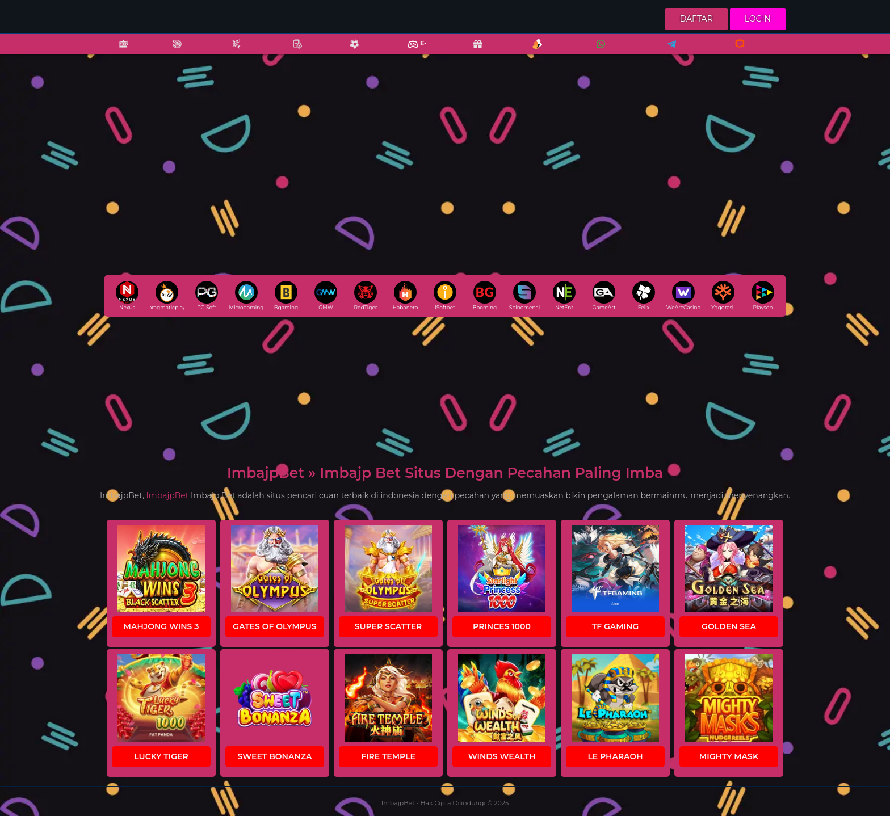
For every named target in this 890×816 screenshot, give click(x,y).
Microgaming (246, 295)
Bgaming (286, 295)
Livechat (735, 51)
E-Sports (410, 51)
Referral (531, 51)
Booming (485, 295)
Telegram (668, 51)
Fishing (230, 51)
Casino (171, 51)
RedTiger (365, 295)
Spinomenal (524, 295)
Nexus (127, 295)
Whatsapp (599, 51)
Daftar (696, 19)
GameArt (603, 295)
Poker (292, 51)
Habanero (405, 295)
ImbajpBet (167, 495)
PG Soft (206, 295)
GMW (325, 295)
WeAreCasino (683, 295)
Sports (348, 51)
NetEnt (564, 295)
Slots (117, 51)
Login (758, 19)
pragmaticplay (167, 295)
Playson (763, 295)
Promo (472, 51)
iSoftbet (445, 295)
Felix (643, 295)
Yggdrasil (722, 295)
